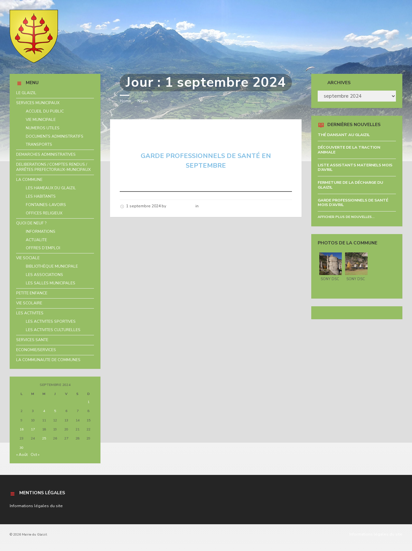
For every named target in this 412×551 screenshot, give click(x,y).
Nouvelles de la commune (224, 206)
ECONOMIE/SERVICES (36, 349)
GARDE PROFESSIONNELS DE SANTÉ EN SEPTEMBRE (187, 134)
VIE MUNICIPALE (41, 119)
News (142, 100)
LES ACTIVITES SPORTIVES (51, 321)
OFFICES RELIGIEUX (44, 213)
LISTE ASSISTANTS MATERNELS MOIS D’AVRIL (355, 167)
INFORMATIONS (40, 231)
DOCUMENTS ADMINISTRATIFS (54, 136)
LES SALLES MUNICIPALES (50, 283)
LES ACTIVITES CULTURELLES (53, 329)
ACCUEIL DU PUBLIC (45, 111)
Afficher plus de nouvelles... (346, 216)
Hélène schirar (180, 206)
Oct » (35, 454)
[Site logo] (34, 61)
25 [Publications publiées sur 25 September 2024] (44, 438)
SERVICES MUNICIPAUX (38, 102)
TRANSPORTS (39, 144)
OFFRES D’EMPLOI (43, 248)
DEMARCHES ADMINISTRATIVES (46, 154)
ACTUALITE (36, 239)
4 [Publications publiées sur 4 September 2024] (44, 410)
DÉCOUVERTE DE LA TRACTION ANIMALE (349, 150)
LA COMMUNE (29, 179)
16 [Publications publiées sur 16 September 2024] (21, 429)
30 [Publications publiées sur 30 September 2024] (21, 447)
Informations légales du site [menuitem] (375, 534)
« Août (22, 454)
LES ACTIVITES (29, 313)
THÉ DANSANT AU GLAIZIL (344, 134)
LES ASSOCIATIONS (44, 274)
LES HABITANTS (41, 196)
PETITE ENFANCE (31, 293)
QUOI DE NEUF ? (31, 223)
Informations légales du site (36, 505)
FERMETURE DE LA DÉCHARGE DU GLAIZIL (350, 185)
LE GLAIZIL (26, 92)
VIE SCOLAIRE (29, 303)
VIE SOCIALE (28, 258)
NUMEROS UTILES (43, 128)
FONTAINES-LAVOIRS (46, 204)
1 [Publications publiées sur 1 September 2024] (88, 401)
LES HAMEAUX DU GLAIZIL (51, 188)
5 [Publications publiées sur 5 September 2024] (55, 410)
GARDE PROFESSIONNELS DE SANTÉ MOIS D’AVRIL (353, 203)
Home (125, 100)
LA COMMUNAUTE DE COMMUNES (48, 359)
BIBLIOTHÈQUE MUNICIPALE (52, 266)
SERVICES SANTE (32, 339)
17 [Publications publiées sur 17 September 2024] (33, 429)
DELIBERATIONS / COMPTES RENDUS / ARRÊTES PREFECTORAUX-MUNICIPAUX (53, 167)
